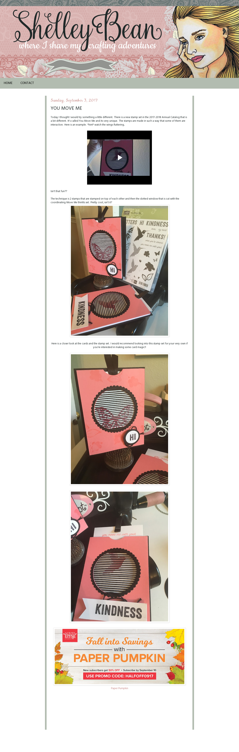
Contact (27, 83)
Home (8, 83)
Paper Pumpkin (119, 688)
